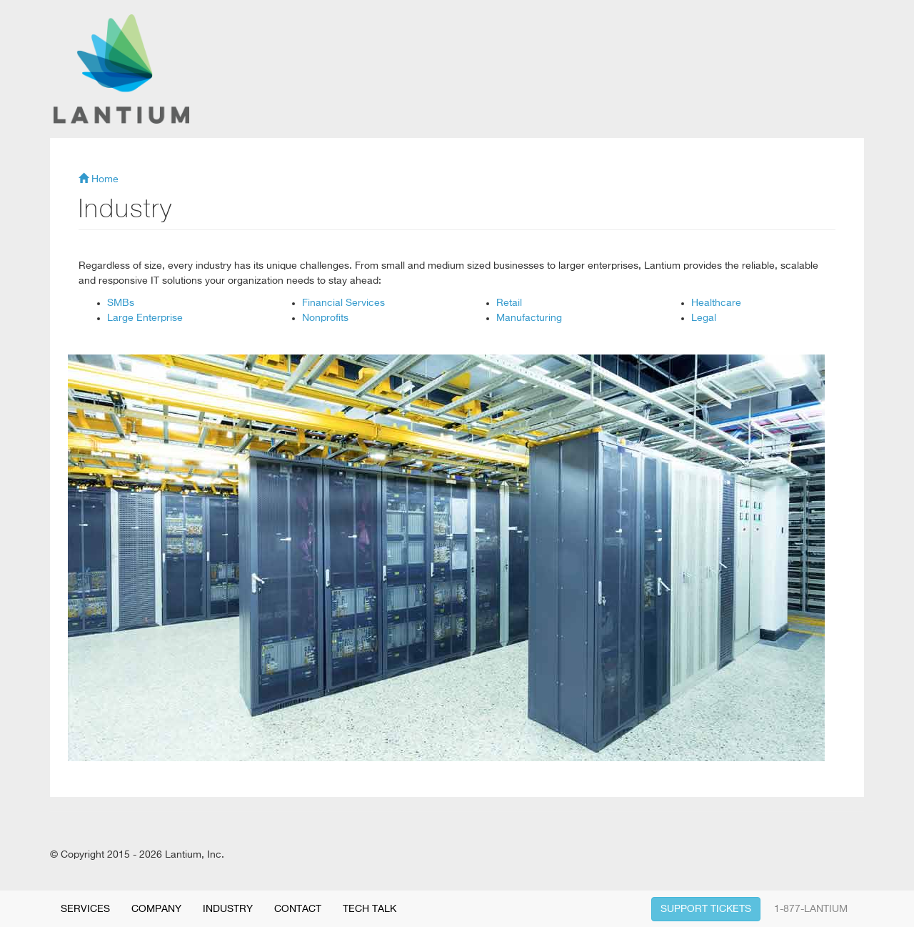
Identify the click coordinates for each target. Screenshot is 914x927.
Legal (703, 318)
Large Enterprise (145, 318)
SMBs (120, 303)
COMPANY (156, 909)
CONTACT (297, 909)
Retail (509, 303)
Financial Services (343, 303)
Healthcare (716, 303)
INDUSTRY (228, 909)
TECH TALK (369, 909)
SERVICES (85, 909)
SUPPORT (706, 909)
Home (99, 179)
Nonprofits (325, 318)
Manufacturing (529, 318)
